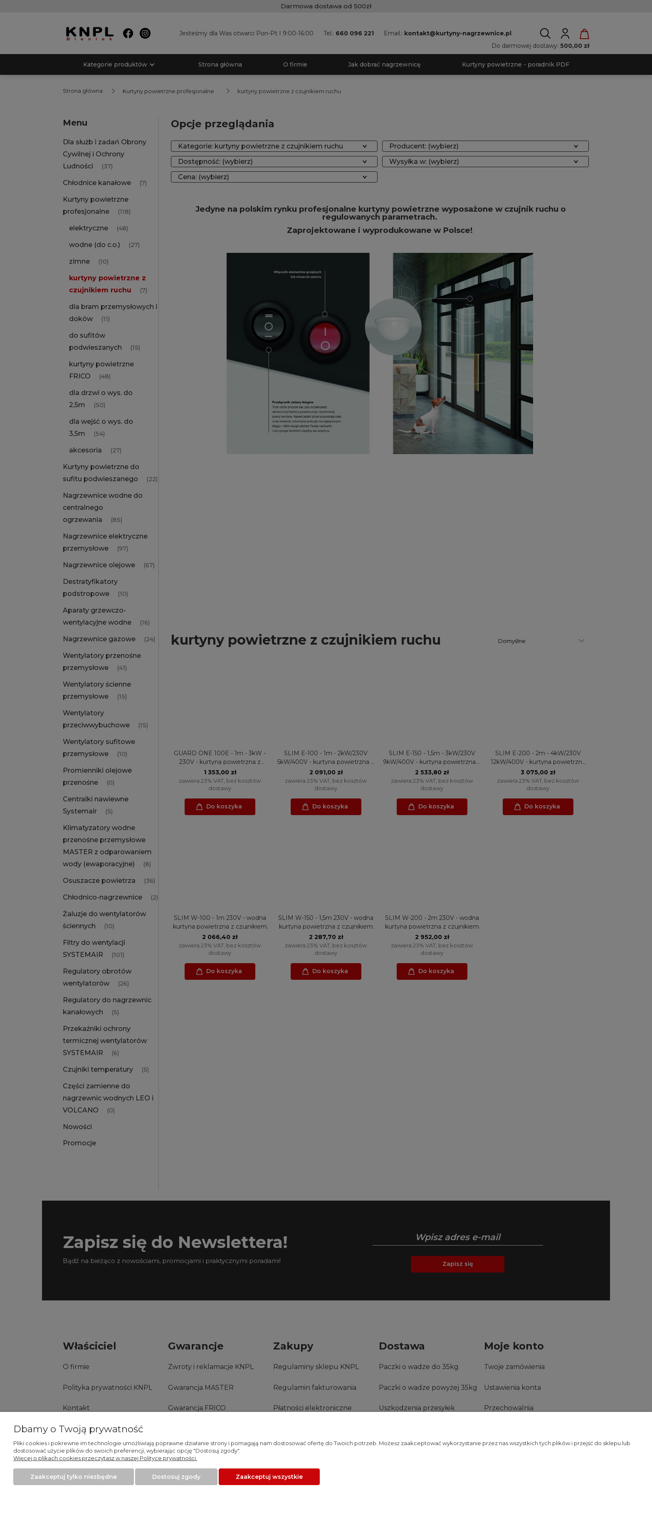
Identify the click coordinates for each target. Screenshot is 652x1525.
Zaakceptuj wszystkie (269, 1477)
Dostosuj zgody (176, 1477)
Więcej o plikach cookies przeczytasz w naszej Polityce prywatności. (105, 1458)
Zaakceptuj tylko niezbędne (73, 1477)
